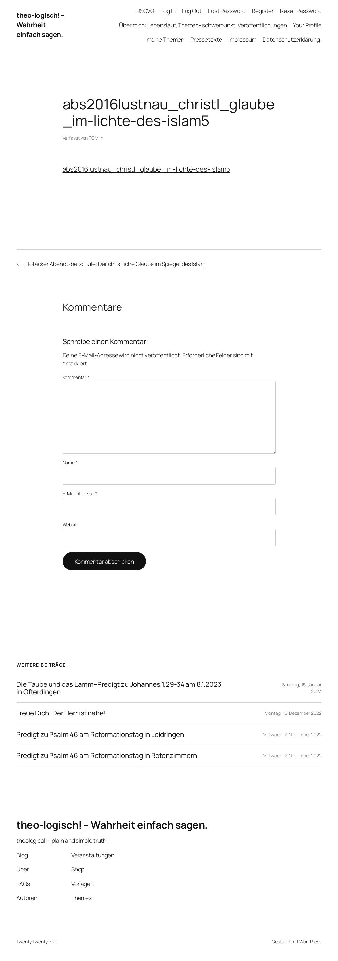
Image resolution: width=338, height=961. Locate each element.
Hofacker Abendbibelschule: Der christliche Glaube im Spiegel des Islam (115, 264)
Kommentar (76, 377)
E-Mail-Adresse (80, 493)
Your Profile (307, 25)
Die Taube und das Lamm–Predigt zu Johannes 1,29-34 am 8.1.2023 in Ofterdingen (119, 688)
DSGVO (145, 11)
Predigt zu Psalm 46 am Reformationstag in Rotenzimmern (107, 755)
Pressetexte (206, 39)
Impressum (242, 39)
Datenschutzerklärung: (292, 39)
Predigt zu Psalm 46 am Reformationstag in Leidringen (100, 734)
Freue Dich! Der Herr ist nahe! (61, 713)
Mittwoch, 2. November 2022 (292, 734)
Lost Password (227, 11)
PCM (94, 138)
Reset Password (300, 11)
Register (263, 11)
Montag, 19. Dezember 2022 (293, 713)
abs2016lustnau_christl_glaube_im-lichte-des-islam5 (146, 169)
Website (71, 524)
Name (70, 462)
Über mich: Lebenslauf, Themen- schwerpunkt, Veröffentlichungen (203, 25)
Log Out (192, 11)
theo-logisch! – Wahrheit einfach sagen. (40, 25)
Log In (167, 11)
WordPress (310, 941)
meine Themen (165, 39)
